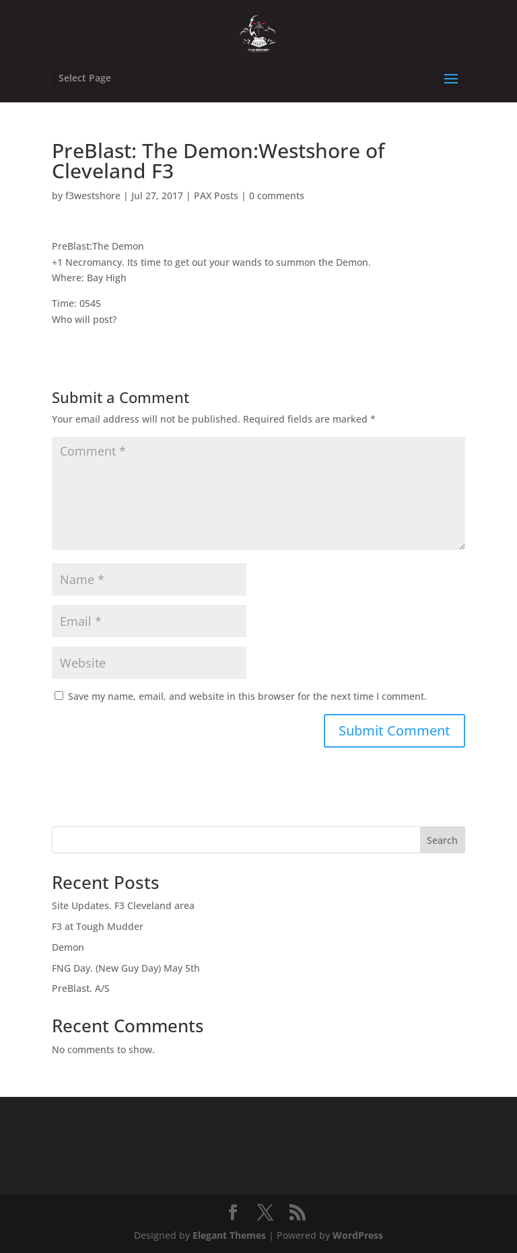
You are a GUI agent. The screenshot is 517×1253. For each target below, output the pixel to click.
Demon (68, 947)
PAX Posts (216, 195)
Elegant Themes (229, 1235)
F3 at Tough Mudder (97, 926)
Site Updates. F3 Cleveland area (123, 905)
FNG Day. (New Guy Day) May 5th (126, 968)
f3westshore (92, 195)
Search (442, 840)
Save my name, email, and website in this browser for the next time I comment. (247, 696)
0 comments (276, 195)
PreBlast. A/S (81, 988)
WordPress (358, 1235)
